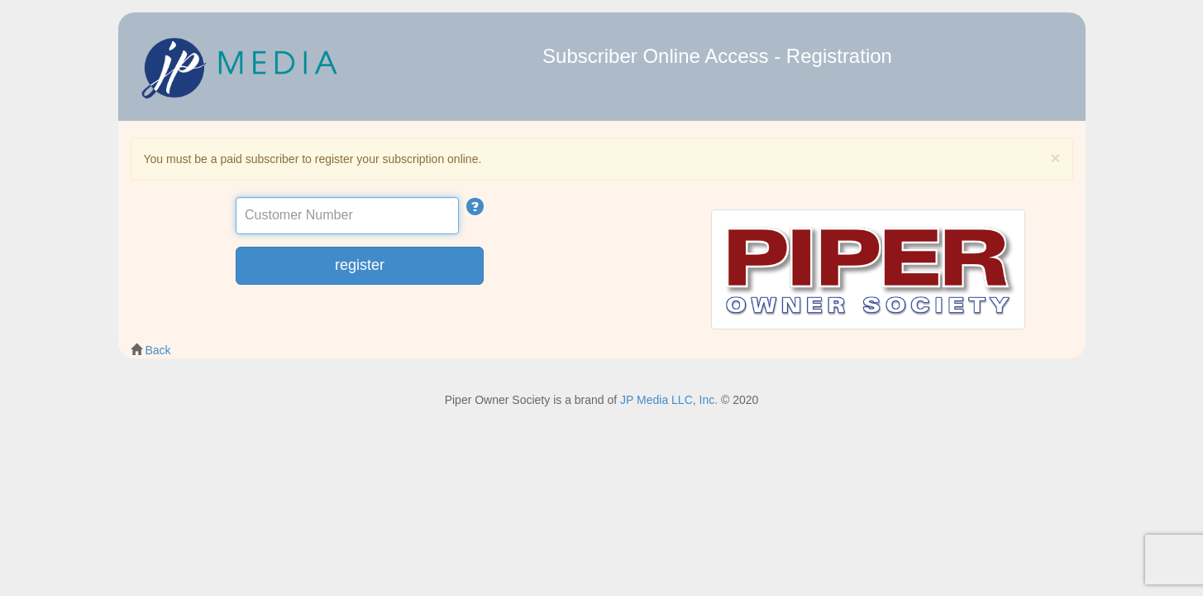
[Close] (1055, 157)
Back (157, 350)
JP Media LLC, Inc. (669, 399)
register (359, 265)
